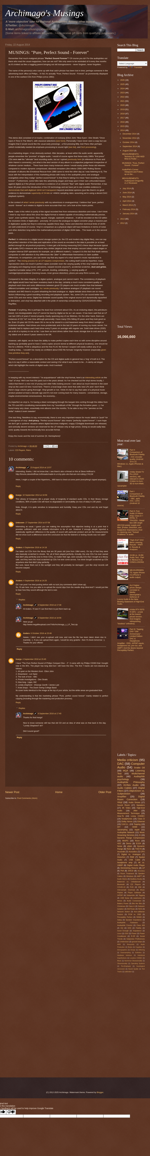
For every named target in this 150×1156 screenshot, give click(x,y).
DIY (118, 827)
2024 (122, 88)
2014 (122, 130)
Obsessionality (122, 963)
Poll (122, 871)
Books (130, 947)
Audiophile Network (125, 832)
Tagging (142, 895)
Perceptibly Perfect (124, 917)
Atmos (119, 901)
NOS (140, 909)
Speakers (141, 805)
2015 (122, 126)
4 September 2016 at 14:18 (35, 547)
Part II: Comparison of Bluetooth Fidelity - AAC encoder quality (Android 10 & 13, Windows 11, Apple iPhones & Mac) (131, 458)
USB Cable (134, 860)
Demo (128, 843)
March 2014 (128, 205)
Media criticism (127, 760)
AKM (119, 944)
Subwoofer (131, 895)
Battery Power (122, 903)
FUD (132, 887)
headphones (127, 819)
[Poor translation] (11, 1112)
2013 (122, 219)
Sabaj (119, 920)
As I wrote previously (49, 288)
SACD (130, 871)
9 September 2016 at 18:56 (49, 618)
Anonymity (130, 944)
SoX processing (88, 147)
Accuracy (141, 871)
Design (133, 950)
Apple (136, 830)
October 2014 (129, 142)
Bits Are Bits (137, 903)
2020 (122, 105)
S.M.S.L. (125, 824)
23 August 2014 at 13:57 (40, 467)
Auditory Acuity (136, 879)
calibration (128, 971)
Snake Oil (139, 767)
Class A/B (141, 925)
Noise (119, 846)
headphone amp (124, 862)
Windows (129, 876)
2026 (122, 80)
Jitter (135, 810)
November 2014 (130, 138)
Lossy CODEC (138, 816)
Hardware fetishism (124, 955)
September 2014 (130, 146)
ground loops (137, 942)
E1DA (138, 843)
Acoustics (133, 851)
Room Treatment (127, 873)
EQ (122, 928)
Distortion (121, 857)
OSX (126, 933)
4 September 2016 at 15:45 (34, 659)
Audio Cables (124, 788)
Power (134, 933)
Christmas (121, 906)
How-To (120, 816)
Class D (141, 819)
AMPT (139, 876)
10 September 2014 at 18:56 (34, 495)
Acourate (121, 851)
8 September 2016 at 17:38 (49, 605)
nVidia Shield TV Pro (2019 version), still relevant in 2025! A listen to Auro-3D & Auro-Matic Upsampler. (130, 479)
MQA (125, 770)
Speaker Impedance (134, 920)
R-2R (133, 936)
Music (119, 961)
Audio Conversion (134, 901)
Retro (28, 450)
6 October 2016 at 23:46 (41, 633)
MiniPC (125, 841)
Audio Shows (134, 802)
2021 (122, 101)
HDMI (134, 827)
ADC (119, 843)
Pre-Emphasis (126, 966)
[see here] (60, 141)
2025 (122, 84)
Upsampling (122, 830)
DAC (120, 763)
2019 (122, 109)
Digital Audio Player (136, 865)
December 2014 (130, 134)
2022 (122, 97)
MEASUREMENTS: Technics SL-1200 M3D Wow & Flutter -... (133, 156)
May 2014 (127, 197)
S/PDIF (120, 895)
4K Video (126, 808)
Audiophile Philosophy (131, 782)
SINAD (139, 917)
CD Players (20, 450)
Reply (18, 486)
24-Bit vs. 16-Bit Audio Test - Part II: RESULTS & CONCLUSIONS (137, 558)
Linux (119, 933)
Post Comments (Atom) (27, 798)
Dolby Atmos (126, 821)
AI (140, 835)
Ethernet (141, 821)
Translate (135, 67)
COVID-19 (121, 887)
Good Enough (123, 931)
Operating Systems (138, 963)
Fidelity (138, 928)
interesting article (93, 377)
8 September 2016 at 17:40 (49, 713)
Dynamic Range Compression (131, 838)
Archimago (21, 467)
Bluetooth (121, 884)
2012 (122, 223)
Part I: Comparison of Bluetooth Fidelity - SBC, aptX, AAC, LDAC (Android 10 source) (131, 498)
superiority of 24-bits (40, 193)
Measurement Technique (128, 813)
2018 (122, 113)
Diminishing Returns (129, 868)
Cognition (139, 947)
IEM (139, 887)
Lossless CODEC (136, 958)
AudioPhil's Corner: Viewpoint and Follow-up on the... (132, 171)
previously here (74, 159)
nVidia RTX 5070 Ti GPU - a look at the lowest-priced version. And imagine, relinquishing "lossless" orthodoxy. (130, 616)
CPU (143, 851)
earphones (137, 898)
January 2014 (129, 213)
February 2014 (129, 209)
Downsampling (125, 952)
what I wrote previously (34, 202)
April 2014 (127, 201)
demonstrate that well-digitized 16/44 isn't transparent (32, 190)
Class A (131, 906)
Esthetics (138, 952)
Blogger (100, 1092)
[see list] (72, 147)
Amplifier (121, 796)
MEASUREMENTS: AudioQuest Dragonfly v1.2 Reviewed (132, 180)
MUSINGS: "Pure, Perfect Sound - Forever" (133, 164)
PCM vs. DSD (134, 914)
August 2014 (128, 150)
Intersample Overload (126, 890)
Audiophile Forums (124, 925)
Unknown (20, 522)
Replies (22, 600)
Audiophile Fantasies (127, 922)
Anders (19, 547)
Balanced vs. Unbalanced (128, 882)
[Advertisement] (58, 825)
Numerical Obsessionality (133, 961)
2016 (122, 122)
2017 (122, 118)
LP (143, 868)
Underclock (124, 942)
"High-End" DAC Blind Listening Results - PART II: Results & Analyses (137, 545)
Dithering (142, 950)
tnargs (19, 495)
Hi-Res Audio (131, 785)
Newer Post (12, 792)
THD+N (138, 849)
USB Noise (124, 898)
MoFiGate (131, 909)
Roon (137, 841)
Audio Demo (122, 879)
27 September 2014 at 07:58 (37, 522)
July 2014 (127, 188)
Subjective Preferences (135, 939)
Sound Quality (133, 969)
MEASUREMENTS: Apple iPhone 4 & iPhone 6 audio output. (137, 573)
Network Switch (123, 912)
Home (58, 792)
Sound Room (123, 805)
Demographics (122, 950)
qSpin (129, 846)
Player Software (134, 892)
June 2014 (127, 192)
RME (132, 857)
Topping (137, 824)
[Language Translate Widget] (132, 63)
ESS (129, 928)
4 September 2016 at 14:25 (35, 580)
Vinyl (119, 802)
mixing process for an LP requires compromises (42, 261)
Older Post (104, 792)
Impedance (137, 931)
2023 (122, 92)
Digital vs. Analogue (131, 854)
